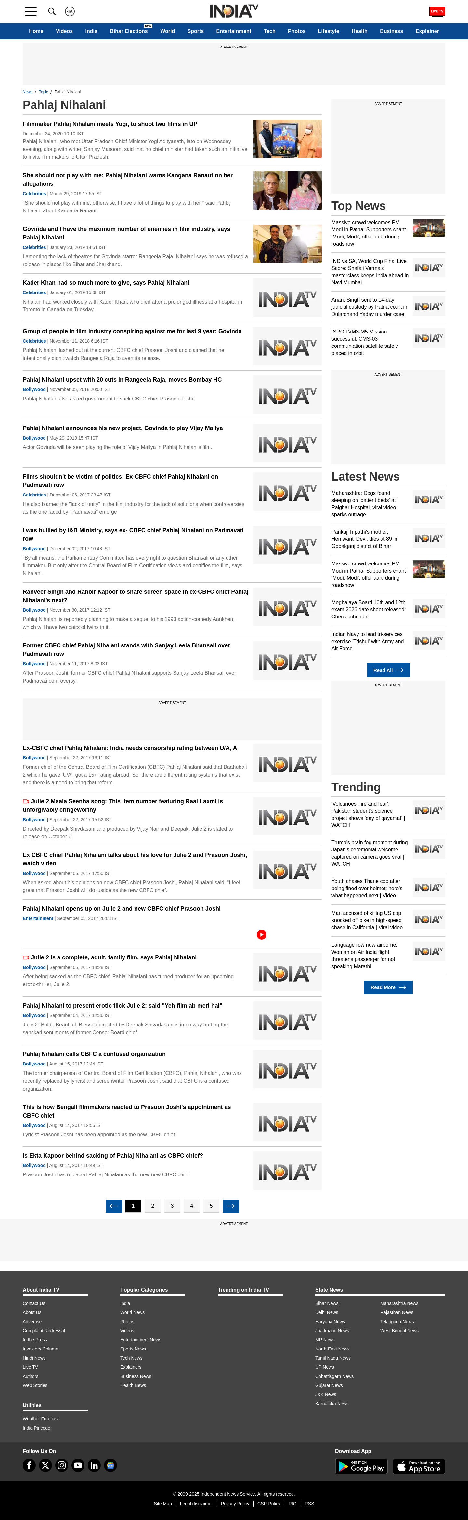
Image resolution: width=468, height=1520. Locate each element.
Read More (388, 987)
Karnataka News (332, 1403)
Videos (64, 31)
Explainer (427, 31)
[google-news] (110, 1465)
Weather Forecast (41, 1418)
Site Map (163, 1503)
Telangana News (397, 1321)
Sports (196, 31)
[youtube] (78, 1465)
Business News (135, 1376)
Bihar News (327, 1303)
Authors (30, 1376)
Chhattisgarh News (334, 1376)
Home (36, 31)
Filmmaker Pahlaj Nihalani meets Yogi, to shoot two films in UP (110, 124)
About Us (32, 1312)
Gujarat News (329, 1385)
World (167, 31)
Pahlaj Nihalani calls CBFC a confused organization (94, 1054)
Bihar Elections (129, 31)
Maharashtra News (399, 1303)
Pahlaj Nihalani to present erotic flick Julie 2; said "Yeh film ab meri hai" (122, 1005)
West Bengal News (399, 1330)
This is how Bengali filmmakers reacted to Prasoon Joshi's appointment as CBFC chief (127, 1111)
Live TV (30, 1367)
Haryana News (330, 1321)
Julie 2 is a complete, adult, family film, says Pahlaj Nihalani (110, 957)
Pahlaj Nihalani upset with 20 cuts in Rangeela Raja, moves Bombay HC (122, 379)
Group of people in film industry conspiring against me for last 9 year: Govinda (132, 331)
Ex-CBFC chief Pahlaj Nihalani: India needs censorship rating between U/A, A (130, 748)
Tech (270, 31)
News (27, 92)
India (91, 31)
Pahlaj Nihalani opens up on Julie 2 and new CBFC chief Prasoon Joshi (122, 908)
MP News (325, 1339)
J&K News (325, 1394)
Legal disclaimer (196, 1503)
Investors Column (40, 1348)
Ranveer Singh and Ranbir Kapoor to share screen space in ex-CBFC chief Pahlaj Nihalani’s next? (135, 596)
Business (391, 31)
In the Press (35, 1339)
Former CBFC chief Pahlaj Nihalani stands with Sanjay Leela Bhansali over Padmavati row (126, 649)
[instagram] (61, 1465)
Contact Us (34, 1303)
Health (360, 31)
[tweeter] (45, 1465)
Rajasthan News (396, 1312)
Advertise (32, 1321)
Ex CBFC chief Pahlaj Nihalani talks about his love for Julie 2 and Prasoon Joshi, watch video (135, 859)
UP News (324, 1367)
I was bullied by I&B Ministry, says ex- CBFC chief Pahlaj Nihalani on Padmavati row (133, 534)
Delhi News (326, 1312)
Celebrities (34, 193)
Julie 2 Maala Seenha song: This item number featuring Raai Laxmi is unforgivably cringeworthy (123, 805)
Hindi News (34, 1358)
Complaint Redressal (44, 1330)
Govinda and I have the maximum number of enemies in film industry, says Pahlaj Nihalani (126, 233)
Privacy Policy (235, 1503)
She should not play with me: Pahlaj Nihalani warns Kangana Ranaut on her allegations (128, 179)
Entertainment (234, 31)
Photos (297, 31)
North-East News (332, 1348)
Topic (43, 92)
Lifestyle (328, 31)
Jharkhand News (332, 1330)
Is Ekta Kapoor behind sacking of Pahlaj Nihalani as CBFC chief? (113, 1155)
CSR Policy (268, 1503)
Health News (133, 1385)
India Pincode (36, 1428)
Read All (388, 670)
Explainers (130, 1367)
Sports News (133, 1348)
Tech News (131, 1358)
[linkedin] (94, 1465)
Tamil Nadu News (333, 1358)
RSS (309, 1503)
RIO (293, 1503)
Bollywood (34, 389)
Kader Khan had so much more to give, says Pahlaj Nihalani (106, 282)
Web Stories (35, 1385)
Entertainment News (140, 1339)
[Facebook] (29, 1465)
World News (132, 1312)
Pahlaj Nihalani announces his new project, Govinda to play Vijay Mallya (123, 428)
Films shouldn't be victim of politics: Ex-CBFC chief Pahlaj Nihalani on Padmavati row (120, 480)
